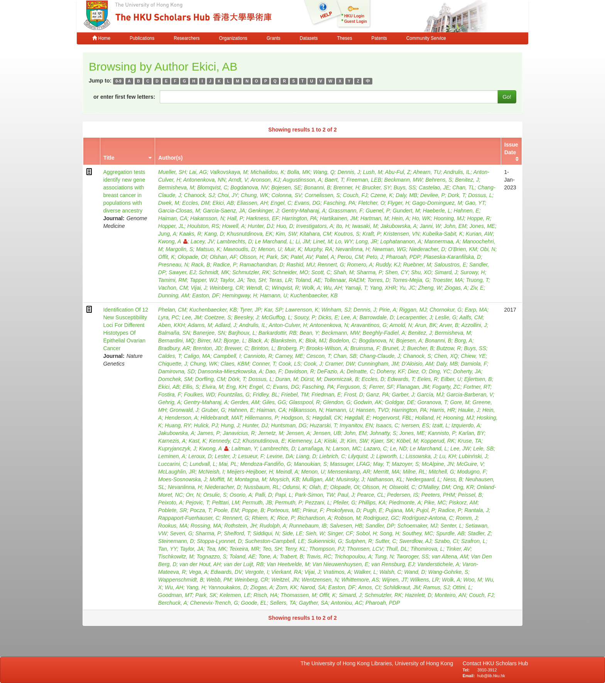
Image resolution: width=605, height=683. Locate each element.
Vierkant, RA (286, 572)
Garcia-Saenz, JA (224, 210)
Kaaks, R (190, 234)
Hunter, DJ (260, 226)
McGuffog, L (276, 317)
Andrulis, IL (456, 172)
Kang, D (214, 234)
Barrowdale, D (377, 317)
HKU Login (354, 16)
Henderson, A (181, 418)
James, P (208, 433)
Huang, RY (178, 425)
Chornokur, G (445, 310)
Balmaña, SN (174, 333)
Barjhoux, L (241, 333)
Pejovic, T (197, 502)
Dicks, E (328, 317)
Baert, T (333, 180)
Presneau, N (173, 264)
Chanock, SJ (199, 195)
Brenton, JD (207, 348)
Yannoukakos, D (227, 587)
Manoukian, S (310, 464)
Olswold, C (402, 487)
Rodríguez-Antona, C (427, 518)
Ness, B (452, 479)
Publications (142, 38)
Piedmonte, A (405, 502)
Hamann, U (273, 295)
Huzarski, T (323, 425)
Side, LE (292, 533)
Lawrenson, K (302, 310)
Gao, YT (475, 203)
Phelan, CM (172, 310)
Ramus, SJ (436, 587)
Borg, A (463, 340)
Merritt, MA (386, 472)
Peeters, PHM (438, 495)
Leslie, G (445, 317)
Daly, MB (406, 195)
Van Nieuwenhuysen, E (340, 564)
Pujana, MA (399, 510)
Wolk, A (311, 288)
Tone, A (268, 556)
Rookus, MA (173, 526)
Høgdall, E (357, 418)
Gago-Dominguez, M (437, 203)
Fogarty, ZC (446, 387)
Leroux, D (200, 456)
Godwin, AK (367, 402)
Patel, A (325, 257)
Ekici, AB (223, 203)
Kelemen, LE (235, 595)
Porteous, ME (283, 510)
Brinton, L (262, 348)
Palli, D (263, 495)
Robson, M (347, 518)
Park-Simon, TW (315, 495)
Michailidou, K (267, 172)
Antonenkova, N (329, 325)
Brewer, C (236, 348)
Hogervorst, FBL (392, 418)
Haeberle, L (437, 210)
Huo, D (284, 226)
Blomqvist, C (212, 187)
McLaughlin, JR (177, 472)
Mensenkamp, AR (349, 472)
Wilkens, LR (424, 580)
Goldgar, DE (399, 402)
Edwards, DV (226, 572)
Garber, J (403, 394)
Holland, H (427, 418)
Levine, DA (280, 456)
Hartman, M (374, 218)
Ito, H (342, 226)
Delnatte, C (359, 371)
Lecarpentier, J (414, 317)
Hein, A (400, 218)
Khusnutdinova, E (264, 441)
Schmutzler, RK (250, 272)
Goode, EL (254, 603)
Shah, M (343, 272)
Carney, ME (289, 356)
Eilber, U (451, 379)
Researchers (186, 38)
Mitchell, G (441, 472)
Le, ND (398, 448)
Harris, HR (442, 410)
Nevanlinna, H (352, 249)
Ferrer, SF (381, 387)
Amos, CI (369, 587)
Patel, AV (302, 257)
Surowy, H (472, 272)
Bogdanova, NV (249, 187)
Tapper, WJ (203, 280)
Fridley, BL (265, 394)
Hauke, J (468, 410)
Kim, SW (285, 234)
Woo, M (472, 580)
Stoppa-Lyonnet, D (219, 541)
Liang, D (306, 456)
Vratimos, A (337, 572)
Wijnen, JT (394, 580)
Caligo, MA (197, 356)
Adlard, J (225, 325)
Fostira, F (169, 394)
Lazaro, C (375, 448)
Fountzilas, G (234, 394)
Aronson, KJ (265, 180)
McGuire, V (469, 464)
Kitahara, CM (315, 234)
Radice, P (225, 264)
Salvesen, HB (346, 526)
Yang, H (195, 587)
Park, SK (276, 257)
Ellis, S (191, 387)
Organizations (233, 38)
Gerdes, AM (245, 402)
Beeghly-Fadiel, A (384, 333)
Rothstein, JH (240, 526)
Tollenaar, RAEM (344, 280)
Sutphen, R (358, 541)
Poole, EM (226, 510)
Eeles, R (427, 379)
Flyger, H (398, 203)
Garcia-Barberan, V (469, 394)
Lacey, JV (202, 241)
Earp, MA (476, 310)
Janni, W (430, 226)
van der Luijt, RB (244, 564)
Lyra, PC (168, 317)
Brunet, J (393, 348)
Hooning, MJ (449, 218)
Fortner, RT (476, 387)
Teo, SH (256, 280)
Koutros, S (346, 234)
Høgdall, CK (327, 418)
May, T (381, 464)
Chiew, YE (473, 356)
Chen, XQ (446, 356)
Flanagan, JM (413, 387)
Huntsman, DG (289, 425)
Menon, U (270, 249)
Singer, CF (340, 533)
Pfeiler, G (344, 502)
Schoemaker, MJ (417, 526)
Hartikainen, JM (338, 218)
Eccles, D (373, 379)
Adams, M (200, 325)
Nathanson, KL (385, 479)
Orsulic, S (215, 495)
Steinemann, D (176, 541)
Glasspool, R (304, 402)
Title (109, 158)
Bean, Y (308, 333)
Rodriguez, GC (381, 518)
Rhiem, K (263, 518)
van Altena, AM (450, 556)
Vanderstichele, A (438, 564)
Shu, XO (421, 272)
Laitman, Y (244, 448)
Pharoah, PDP (403, 257)
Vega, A (198, 572)
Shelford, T (237, 533)
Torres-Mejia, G (410, 280)
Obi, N (487, 249)
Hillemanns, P (261, 418)
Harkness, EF (262, 218)
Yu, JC (407, 288)
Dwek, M (168, 203)
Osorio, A (241, 495)
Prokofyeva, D (343, 510)
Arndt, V (238, 180)
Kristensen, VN (401, 234)
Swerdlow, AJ (415, 541)
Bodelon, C (342, 340)
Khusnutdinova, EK (250, 234)
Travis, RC (318, 556)
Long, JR (366, 241)
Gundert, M (406, 210)
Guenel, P (378, 210)
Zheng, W (430, 288)
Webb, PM (219, 580)
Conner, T (263, 364)
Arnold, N (400, 325)
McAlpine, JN (437, 464)
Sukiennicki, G (325, 541)
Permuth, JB (257, 502)
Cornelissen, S (322, 195)
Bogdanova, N (376, 340)
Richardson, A (314, 518)
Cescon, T (318, 356)
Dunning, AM (173, 295)
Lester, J (225, 456)
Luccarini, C (172, 464)
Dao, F (273, 371)
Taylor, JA (231, 280)
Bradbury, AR (174, 348)
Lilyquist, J (360, 456)
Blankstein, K (286, 340)
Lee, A (349, 317)
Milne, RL (414, 472)
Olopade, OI (192, 257)
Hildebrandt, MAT (221, 418)
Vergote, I (256, 572)
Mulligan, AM (317, 479)
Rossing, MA (206, 526)
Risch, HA (265, 595)
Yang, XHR (383, 288)
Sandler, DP (379, 526)
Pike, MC (435, 502)
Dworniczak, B (341, 379)
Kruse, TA (469, 441)
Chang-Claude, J (380, 356)
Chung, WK (255, 195)
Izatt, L (440, 425)
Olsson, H (251, 257)
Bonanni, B (317, 187)
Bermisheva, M (176, 187)
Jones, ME (482, 226)
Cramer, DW (340, 364)
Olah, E (318, 487)
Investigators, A (314, 226)
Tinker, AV (458, 549)
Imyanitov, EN (356, 425)
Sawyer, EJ (182, 272)
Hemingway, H (239, 295)
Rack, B (200, 264)
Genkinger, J (263, 210)
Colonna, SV (286, 195)
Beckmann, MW (403, 180)
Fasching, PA (339, 203)
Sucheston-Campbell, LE (275, 541)
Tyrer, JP (250, 310)
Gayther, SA (313, 603)
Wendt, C (257, 288)
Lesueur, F (251, 456)
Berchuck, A (172, 603)
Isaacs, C (387, 425)
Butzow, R (448, 348)
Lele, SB (483, 448)
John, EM (455, 226)
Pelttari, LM (225, 502)
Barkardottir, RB (278, 333)
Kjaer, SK (382, 441)
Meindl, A (287, 472)
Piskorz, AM (463, 502)
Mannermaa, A (442, 241)
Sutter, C (385, 541)
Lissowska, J (421, 456)
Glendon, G (337, 402)
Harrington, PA (299, 218)
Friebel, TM (295, 394)
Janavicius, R (239, 433)
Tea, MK (216, 549)
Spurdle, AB (450, 533)
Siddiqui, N (266, 533)
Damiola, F (474, 364)
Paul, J (346, 495)
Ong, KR (463, 487)
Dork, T (456, 195)
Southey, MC (417, 533)
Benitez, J (466, 180)
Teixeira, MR (244, 549)
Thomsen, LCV (365, 549)
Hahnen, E (466, 210)
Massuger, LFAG (350, 464)
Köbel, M (406, 441)
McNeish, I (211, 472)
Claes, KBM (235, 364)
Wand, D (414, 572)
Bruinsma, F (364, 348)
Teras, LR (280, 280)
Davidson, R (299, 371)
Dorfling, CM (210, 379)
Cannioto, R (257, 356)
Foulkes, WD (199, 394)
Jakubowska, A (398, 226)
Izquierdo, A (465, 425)
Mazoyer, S (405, 464)
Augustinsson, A (302, 180)
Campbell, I (227, 356)
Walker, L (365, 572)
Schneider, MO (290, 272)
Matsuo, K (208, 249)
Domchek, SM (175, 379)
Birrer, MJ (209, 340)
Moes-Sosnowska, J (182, 479)
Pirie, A (387, 310)
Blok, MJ (315, 340)
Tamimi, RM (172, 280)
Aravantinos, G (369, 325)
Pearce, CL (370, 495)
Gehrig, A (169, 402)
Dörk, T (236, 379)
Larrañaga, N (314, 448)
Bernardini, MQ (176, 340)
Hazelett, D (418, 595)
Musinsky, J (350, 479)
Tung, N (384, 556)
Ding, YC (439, 371)
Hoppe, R (478, 218)
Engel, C (280, 203)
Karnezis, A (172, 441)
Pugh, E (372, 510)
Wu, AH (332, 288)
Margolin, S (179, 249)
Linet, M (322, 241)
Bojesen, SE (286, 187)
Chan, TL (464, 187)
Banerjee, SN (209, 333)
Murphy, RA (318, 249)
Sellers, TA (283, 603)
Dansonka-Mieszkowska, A (230, 371)
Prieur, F (313, 510)
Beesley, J (246, 317)
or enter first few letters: (124, 97)
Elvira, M (212, 387)
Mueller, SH (172, 172)
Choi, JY (228, 195)
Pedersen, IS (402, 495)
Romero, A (359, 264)
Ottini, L (462, 587)
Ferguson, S (351, 387)
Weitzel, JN (285, 580)
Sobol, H (366, 533)
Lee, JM (191, 317)
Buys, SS (405, 187)
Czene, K (381, 195)
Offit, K (166, 257)
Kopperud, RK (438, 441)
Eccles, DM (196, 203)
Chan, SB (345, 356)
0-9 (118, 81)
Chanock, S (417, 356)
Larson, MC (346, 448)
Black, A (258, 340)
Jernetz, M (270, 433)
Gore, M (460, 402)
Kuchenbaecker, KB (314, 295)
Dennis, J (349, 172)
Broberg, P (290, 348)
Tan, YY (167, 549)
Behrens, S (438, 180)
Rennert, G (331, 264)
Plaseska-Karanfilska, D (452, 257)
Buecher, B (420, 348)
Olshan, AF (223, 257)
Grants (274, 38)
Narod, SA (312, 587)
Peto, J (374, 257)
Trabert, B (291, 556)
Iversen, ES (415, 425)
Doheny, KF (391, 371)
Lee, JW (460, 448)
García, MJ (430, 394)
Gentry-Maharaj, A (304, 210)
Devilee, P (432, 195)
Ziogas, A (455, 288)
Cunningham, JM (378, 364)
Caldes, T (169, 356)
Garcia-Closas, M (179, 210)
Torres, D (378, 280)
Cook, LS (290, 364)
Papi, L (283, 495)
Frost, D (353, 394)
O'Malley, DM (434, 487)
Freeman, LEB (363, 180)
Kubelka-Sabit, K (442, 234)
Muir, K (292, 249)
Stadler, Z (479, 533)
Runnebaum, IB (307, 526)
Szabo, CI (446, 541)
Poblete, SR (172, 510)
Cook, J (313, 364)
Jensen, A (298, 433)
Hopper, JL (171, 226)
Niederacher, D (427, 249)
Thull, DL (396, 549)
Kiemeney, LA (304, 441)
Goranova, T (432, 402)
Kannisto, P (442, 433)
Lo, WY (344, 241)
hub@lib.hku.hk (491, 675)
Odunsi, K (294, 487)
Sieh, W (315, 533)
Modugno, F (471, 472)
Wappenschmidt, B (180, 580)
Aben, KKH (171, 325)
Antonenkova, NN (204, 180)
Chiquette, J (172, 364)
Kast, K (197, 441)
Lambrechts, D (234, 241)
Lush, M (372, 172)
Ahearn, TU (427, 172)
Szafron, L (473, 541)
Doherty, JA (467, 371)
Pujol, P (425, 510)
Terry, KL (295, 549)
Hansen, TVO (372, 410)
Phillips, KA (372, 502)
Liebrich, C (332, 456)
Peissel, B (470, 495)
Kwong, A (173, 241)
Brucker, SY (376, 187)
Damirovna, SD (176, 371)
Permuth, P (288, 502)
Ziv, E (477, 288)
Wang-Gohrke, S (448, 572)
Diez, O (417, 371)
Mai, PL (228, 464)
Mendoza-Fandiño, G (265, 464)
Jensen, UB (327, 433)
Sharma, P (369, 272)
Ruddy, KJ (387, 264)
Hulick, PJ (206, 425)
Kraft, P (371, 234)
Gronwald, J (183, 410)
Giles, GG (274, 402)
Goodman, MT (175, 595)
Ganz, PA (377, 394)
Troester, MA (448, 280)
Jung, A (167, 234)
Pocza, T (200, 510)
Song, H (389, 533)
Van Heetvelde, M (288, 564)
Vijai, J (198, 288)
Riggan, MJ (413, 310)
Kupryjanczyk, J (177, 448)
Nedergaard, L (423, 479)
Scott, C (321, 272)
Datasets (309, 38)
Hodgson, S (295, 418)
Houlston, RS (203, 226)
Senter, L (451, 526)
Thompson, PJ (326, 549)
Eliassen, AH (252, 203)
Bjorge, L (234, 340)
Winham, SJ (335, 310)
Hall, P (235, 218)
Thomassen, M (298, 595)
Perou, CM (350, 257)
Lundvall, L (203, 464)
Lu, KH (447, 456)
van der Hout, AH (200, 564)
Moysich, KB (284, 479)
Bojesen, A (409, 340)
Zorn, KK (286, 587)
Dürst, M (311, 379)
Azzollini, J (474, 325)
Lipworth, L (389, 456)
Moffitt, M (221, 479)
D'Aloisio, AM (417, 364)
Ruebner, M (417, 264)
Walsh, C (390, 572)
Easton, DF (205, 295)
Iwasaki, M (364, 226)
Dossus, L (480, 195)
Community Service (426, 38)
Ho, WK (421, 218)
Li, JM (303, 241)
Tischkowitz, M (176, 556)
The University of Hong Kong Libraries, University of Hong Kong (378, 663)
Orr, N (193, 495)
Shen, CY (396, 272)
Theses (344, 38)
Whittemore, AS (360, 580)
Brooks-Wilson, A (327, 348)
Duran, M (286, 379)
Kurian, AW (479, 234)
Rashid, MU (300, 264)
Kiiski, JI (334, 441)
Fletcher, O (371, 203)
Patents (379, 38)
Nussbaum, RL (262, 487)
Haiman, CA (172, 218)
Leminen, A (171, 456)
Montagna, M (250, 479)
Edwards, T (400, 379)
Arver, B (448, 325)
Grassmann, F (345, 210)
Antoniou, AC (346, 603)
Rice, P (285, 518)
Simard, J (445, 272)
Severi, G (181, 533)
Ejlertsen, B (478, 379)
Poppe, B (253, 510)
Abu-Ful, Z (397, 172)
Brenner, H (346, 187)
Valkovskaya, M (229, 172)
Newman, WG (389, 249)
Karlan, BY (471, 433)
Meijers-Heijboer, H (250, 472)
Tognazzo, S (211, 556)
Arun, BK (425, 325)
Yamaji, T (356, 288)
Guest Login (355, 21)
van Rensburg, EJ (392, 564)
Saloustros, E (450, 264)
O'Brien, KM (462, 249)
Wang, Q (324, 172)
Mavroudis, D (239, 249)
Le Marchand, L (273, 241)
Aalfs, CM (471, 317)
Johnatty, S (383, 433)
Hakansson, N (207, 218)
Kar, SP (273, 310)
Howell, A (233, 226)
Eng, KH (236, 387)
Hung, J (230, 425)
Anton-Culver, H (288, 325)
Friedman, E (326, 394)
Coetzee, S (217, 317)
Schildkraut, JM (401, 587)
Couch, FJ (355, 195)
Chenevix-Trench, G (214, 603)
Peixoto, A (170, 502)
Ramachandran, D (262, 264)
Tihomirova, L (427, 549)
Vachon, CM (173, 288)
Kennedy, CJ (224, 441)
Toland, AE (308, 280)
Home (101, 38)
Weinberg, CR (226, 288)
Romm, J (466, 518)
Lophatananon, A (400, 241)
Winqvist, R (285, 288)
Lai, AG (198, 172)
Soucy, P (304, 317)
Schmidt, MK (214, 272)
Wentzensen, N (320, 580)
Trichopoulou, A (353, 556)
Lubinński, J (473, 456)
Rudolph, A (273, 526)
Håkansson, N (306, 410)
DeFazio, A (330, 371)
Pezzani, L (317, 502)
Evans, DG (307, 203)
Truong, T (477, 280)
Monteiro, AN (450, 595)
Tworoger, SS (412, 556)
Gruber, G (213, 410)
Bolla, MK (298, 172)
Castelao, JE (434, 187)
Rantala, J (476, 510)
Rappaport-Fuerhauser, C (189, 518)
